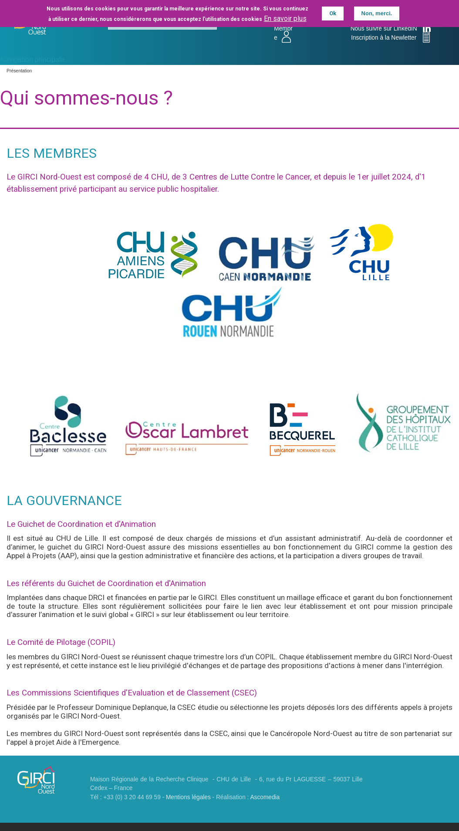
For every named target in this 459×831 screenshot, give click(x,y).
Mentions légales (188, 797)
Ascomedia (265, 797)
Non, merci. (376, 12)
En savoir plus (285, 18)
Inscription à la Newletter (385, 37)
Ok (332, 12)
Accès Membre (284, 28)
